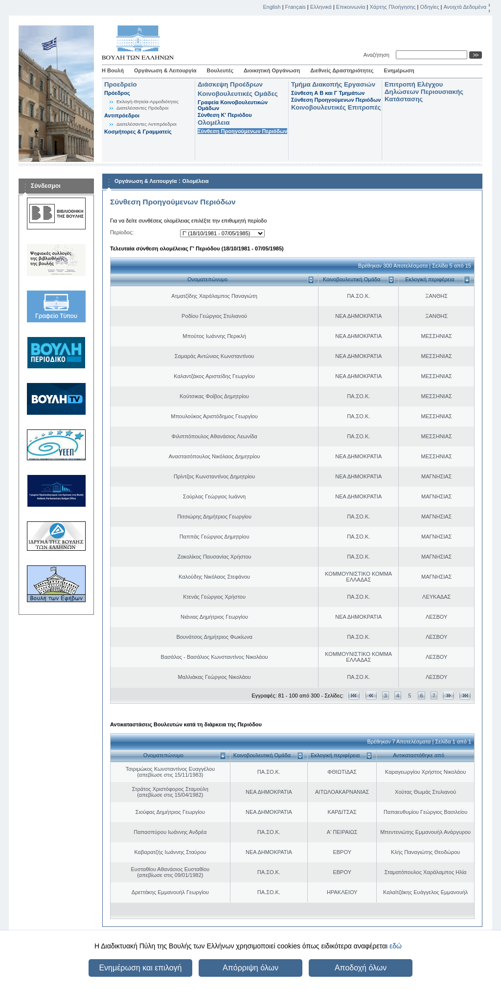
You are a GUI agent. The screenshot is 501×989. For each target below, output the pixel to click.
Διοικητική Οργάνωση (272, 70)
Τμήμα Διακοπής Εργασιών (333, 84)
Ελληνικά (321, 7)
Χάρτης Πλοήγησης (393, 7)
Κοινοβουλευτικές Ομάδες (238, 93)
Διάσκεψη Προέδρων (230, 84)
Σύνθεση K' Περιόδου (225, 115)
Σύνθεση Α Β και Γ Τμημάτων (327, 93)
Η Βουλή (113, 70)
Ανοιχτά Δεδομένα (464, 7)
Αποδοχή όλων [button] (361, 968)
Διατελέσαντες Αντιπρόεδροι (146, 124)
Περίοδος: (122, 232)
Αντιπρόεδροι (121, 115)
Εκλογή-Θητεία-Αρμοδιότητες (147, 101)
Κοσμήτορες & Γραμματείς (138, 132)
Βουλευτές (220, 70)
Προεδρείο (120, 84)
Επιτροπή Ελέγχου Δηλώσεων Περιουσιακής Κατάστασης (424, 92)
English (272, 7)
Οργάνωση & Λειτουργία (165, 70)
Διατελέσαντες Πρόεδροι (142, 108)
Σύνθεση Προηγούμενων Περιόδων (242, 131)
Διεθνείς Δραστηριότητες (341, 70)
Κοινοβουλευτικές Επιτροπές (336, 107)
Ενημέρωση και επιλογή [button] (140, 968)
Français (295, 7)
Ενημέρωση (399, 70)
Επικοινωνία (350, 7)
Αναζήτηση (378, 55)
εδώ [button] (395, 946)
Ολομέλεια (213, 122)
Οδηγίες (429, 7)
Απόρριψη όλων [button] (250, 968)
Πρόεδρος (117, 93)
